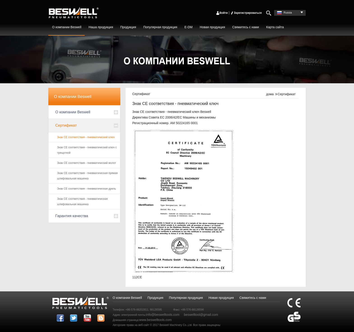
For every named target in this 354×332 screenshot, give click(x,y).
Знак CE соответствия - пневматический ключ (86, 137)
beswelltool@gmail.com (201, 314)
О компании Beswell (66, 27)
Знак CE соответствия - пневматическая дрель (86, 188)
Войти (222, 12)
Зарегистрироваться (246, 12)
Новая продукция (212, 27)
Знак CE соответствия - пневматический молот (86, 163)
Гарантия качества (71, 216)
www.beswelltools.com (155, 320)
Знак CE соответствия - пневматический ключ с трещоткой (87, 150)
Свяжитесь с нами (245, 27)
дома (270, 94)
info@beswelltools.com (162, 314)
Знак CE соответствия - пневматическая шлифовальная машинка (82, 201)
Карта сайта (275, 27)
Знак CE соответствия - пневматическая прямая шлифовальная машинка (87, 176)
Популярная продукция (160, 27)
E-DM (188, 27)
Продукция (128, 27)
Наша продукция (100, 27)
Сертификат (66, 125)
